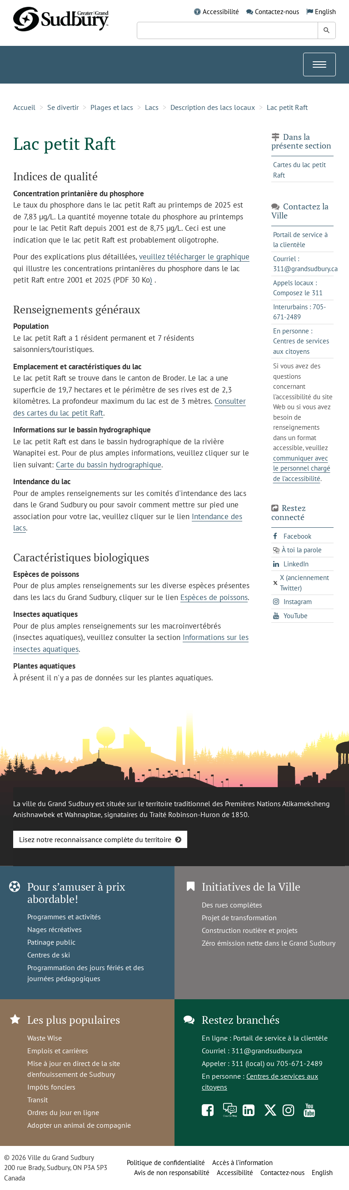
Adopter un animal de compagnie (79, 1125)
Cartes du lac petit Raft (299, 169)
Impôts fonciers (51, 1086)
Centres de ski (48, 954)
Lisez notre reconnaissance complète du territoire (95, 839)
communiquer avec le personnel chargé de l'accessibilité (301, 468)
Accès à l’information (242, 1162)
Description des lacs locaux (212, 107)
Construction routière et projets (250, 930)
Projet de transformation (239, 917)
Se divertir (63, 107)
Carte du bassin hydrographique (108, 465)
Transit (37, 1099)
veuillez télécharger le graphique (194, 257)
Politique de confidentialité (166, 1162)
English (325, 11)
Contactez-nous (277, 11)
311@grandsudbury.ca (266, 1050)
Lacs (152, 107)
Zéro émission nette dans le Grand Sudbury (268, 942)
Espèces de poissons (214, 597)
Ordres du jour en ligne (63, 1112)
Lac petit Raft (287, 107)
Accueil (24, 107)
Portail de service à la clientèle (280, 1037)
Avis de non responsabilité (171, 1172)
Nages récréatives (54, 929)
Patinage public (51, 942)
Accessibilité (221, 11)
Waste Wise (44, 1037)
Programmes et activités (64, 916)
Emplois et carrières (57, 1050)
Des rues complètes (232, 904)
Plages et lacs (111, 107)
